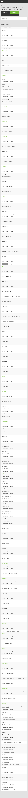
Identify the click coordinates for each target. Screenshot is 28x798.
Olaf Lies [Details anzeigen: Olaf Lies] (3, 189)
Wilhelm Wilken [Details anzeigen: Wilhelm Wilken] (4, 578)
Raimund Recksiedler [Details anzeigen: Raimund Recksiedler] (6, 273)
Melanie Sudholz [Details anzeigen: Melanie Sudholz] (5, 563)
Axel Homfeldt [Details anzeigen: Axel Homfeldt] (4, 121)
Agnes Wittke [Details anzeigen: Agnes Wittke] (4, 703)
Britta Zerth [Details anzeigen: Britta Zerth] (4, 586)
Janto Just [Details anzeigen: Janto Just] (3, 144)
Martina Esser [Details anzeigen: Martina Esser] (4, 75)
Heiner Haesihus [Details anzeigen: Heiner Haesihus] (5, 421)
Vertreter (5, 15)
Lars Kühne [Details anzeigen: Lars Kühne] (4, 166)
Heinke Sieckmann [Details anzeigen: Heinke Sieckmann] (5, 616)
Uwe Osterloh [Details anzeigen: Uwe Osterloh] (4, 50)
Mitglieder (14, 12)
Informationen (5, 12)
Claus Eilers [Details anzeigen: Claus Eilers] (4, 376)
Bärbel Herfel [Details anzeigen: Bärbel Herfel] (4, 106)
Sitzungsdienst (21, 794)
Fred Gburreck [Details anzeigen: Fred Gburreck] (4, 91)
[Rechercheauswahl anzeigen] (2, 6)
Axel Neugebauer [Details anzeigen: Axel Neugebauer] (5, 663)
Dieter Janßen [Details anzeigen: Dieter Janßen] (4, 136)
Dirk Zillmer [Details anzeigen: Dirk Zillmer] (4, 313)
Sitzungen (14, 15)
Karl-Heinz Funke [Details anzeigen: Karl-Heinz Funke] (5, 688)
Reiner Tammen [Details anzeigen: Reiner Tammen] (5, 571)
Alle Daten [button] (4, 18)
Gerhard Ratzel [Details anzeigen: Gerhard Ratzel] (4, 266)
